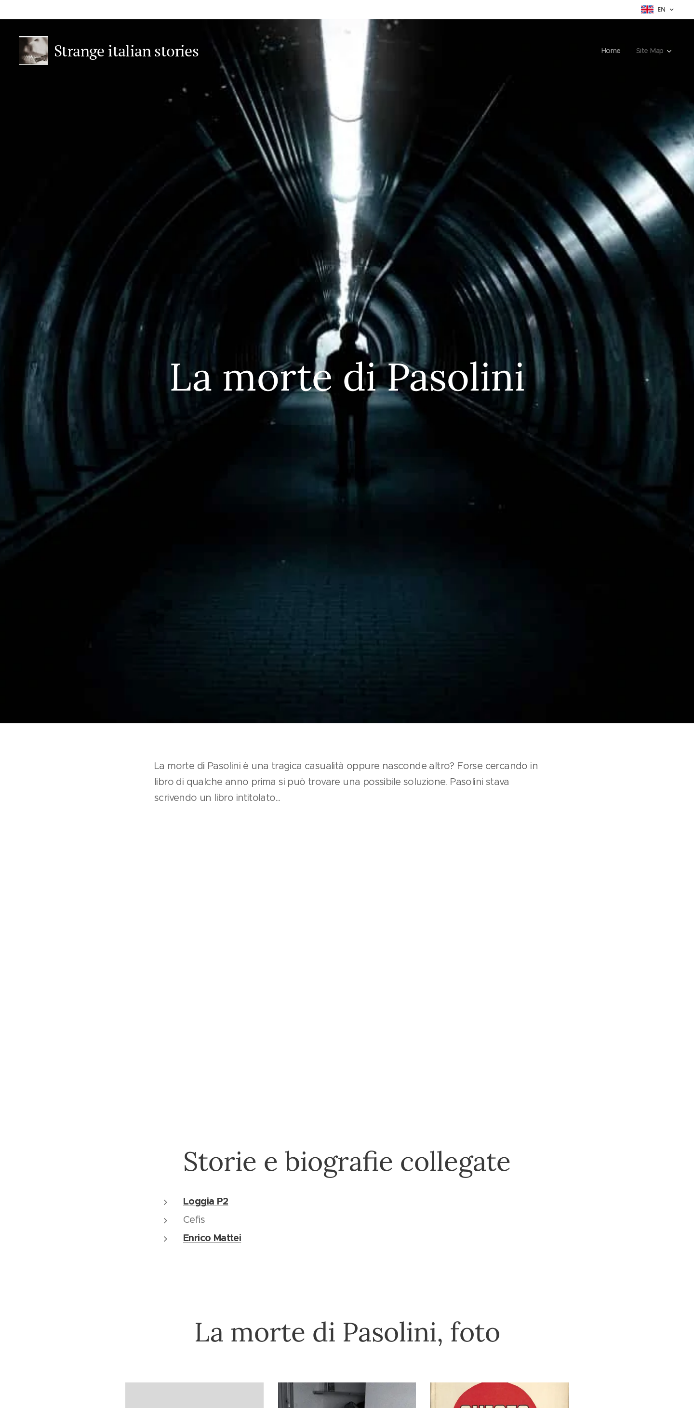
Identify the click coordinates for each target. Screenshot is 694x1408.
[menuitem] (611, 51)
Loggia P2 (205, 1200)
